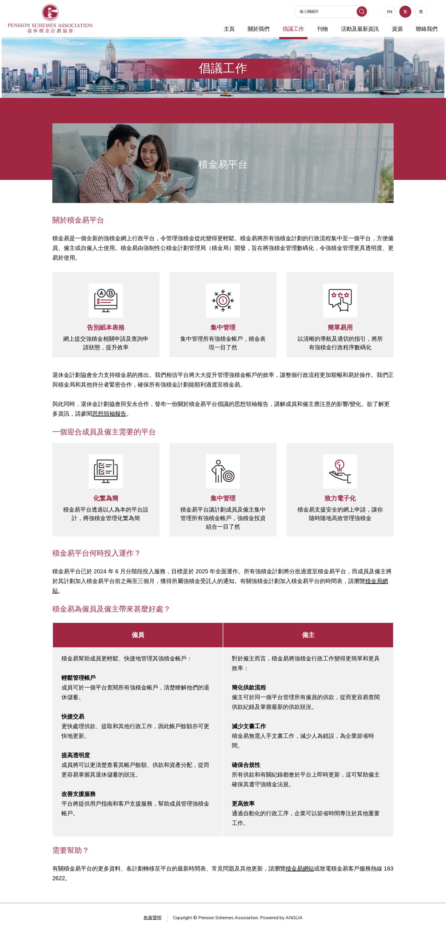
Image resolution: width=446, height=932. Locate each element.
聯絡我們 (426, 29)
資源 (397, 29)
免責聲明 (152, 918)
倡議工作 (293, 29)
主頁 (229, 29)
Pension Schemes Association (228, 918)
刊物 (322, 29)
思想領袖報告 (109, 413)
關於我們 (258, 29)
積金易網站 (300, 868)
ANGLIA (294, 918)
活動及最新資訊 (360, 29)
